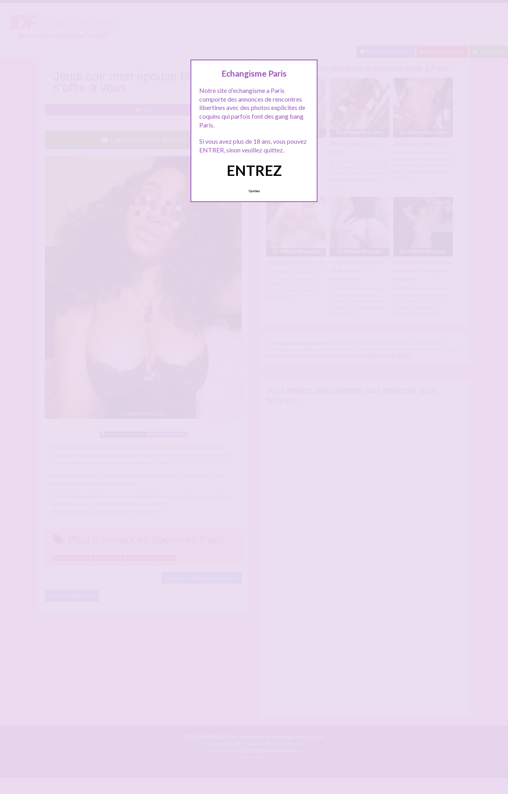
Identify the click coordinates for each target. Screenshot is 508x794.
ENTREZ (254, 170)
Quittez (254, 191)
